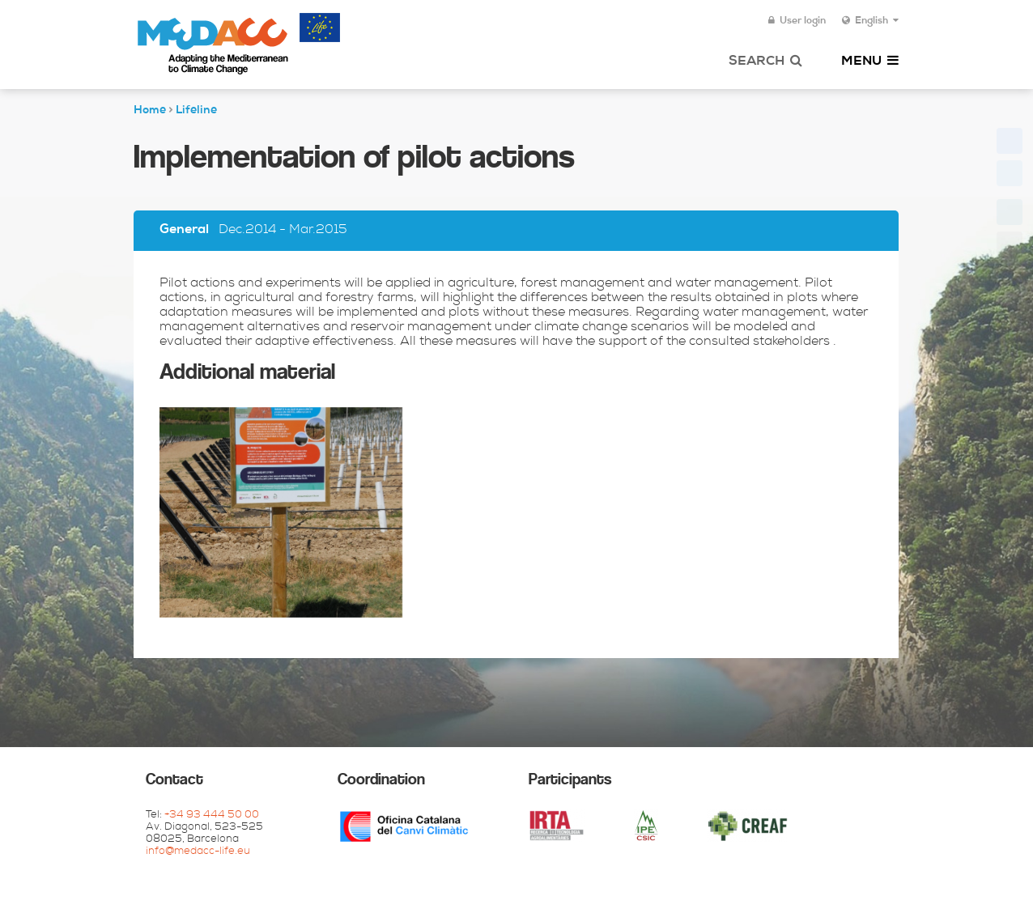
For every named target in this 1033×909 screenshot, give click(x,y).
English (870, 21)
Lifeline (196, 111)
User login (797, 21)
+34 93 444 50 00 (211, 815)
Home (150, 111)
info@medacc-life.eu (198, 852)
